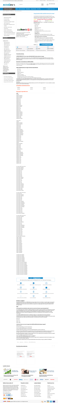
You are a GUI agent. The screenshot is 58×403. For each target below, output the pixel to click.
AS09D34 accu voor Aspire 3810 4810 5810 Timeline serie (20, 354)
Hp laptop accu (23, 385)
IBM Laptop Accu (6, 62)
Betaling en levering (51, 386)
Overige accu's (5, 68)
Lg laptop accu (23, 393)
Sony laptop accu (23, 388)
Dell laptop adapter (37, 388)
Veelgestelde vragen (51, 389)
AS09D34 (26, 76)
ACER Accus (26, 342)
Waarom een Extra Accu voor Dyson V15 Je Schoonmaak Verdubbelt (11, 376)
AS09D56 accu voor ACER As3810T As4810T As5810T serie (30, 354)
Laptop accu (21, 342)
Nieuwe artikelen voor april (50, 0)
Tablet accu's (5, 66)
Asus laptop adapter (37, 389)
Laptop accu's (5, 40)
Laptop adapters (6, 69)
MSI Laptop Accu (6, 53)
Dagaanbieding (33, 8)
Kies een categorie (8, 8)
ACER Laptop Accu (7, 43)
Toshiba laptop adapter (37, 396)
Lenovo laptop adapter (37, 393)
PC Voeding (5, 71)
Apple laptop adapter (37, 386)
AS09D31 (32, 76)
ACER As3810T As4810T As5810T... (9, 80)
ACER (37, 25)
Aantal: (35, 44)
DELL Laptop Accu (7, 49)
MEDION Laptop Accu (7, 57)
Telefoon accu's (6, 67)
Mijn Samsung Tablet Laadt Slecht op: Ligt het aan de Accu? (46, 376)
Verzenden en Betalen (43, 0)
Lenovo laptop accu (24, 386)
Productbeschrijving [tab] (20, 53)
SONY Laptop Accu (7, 58)
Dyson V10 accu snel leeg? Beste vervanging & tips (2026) (27, 376)
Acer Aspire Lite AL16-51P (8, 76)
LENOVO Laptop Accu (7, 51)
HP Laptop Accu (6, 46)
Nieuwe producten (22, 8)
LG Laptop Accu (6, 47)
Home (17, 8)
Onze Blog (39, 8)
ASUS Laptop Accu (7, 42)
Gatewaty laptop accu (24, 392)
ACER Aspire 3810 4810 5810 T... (8, 79)
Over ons (37, 0)
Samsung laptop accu (24, 389)
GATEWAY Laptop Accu (7, 50)
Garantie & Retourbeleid (51, 388)
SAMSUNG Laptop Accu (7, 54)
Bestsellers (28, 8)
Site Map (49, 396)
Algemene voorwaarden (51, 393)
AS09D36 (29, 76)
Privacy (49, 392)
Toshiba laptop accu (24, 396)
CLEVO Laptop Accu (7, 61)
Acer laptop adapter (37, 385)
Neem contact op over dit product (21, 37)
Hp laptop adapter (37, 392)
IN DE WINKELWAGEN (46, 44)
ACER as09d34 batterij (32, 342)
